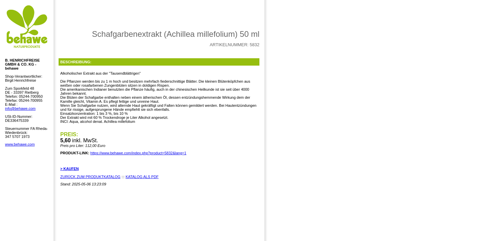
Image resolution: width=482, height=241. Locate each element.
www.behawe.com (20, 144)
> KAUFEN (69, 169)
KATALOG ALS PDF (142, 177)
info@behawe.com (20, 108)
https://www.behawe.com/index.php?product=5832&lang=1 (138, 153)
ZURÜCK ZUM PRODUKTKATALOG (90, 177)
